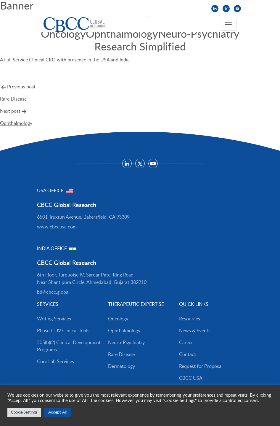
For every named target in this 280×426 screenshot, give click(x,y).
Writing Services (54, 319)
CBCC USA (129, 9)
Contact (187, 354)
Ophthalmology (124, 330)
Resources (46, 9)
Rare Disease (121, 354)
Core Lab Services (55, 361)
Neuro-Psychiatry (126, 342)
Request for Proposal (201, 366)
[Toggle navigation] (228, 25)
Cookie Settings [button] (24, 412)
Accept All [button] (57, 412)
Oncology (118, 319)
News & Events (77, 9)
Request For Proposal (29, 77)
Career (186, 342)
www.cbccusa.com (57, 227)
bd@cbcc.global (53, 292)
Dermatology (121, 366)
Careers (105, 9)
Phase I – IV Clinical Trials (63, 330)
